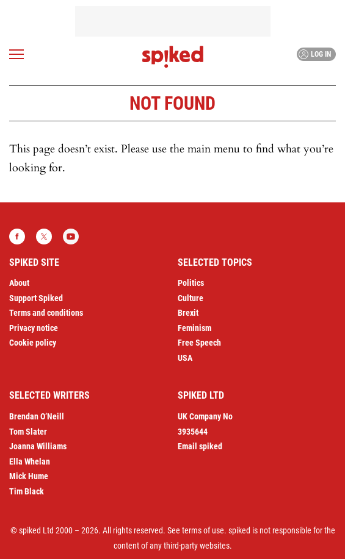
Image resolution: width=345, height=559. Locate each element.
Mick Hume (28, 476)
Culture (190, 298)
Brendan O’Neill (36, 416)
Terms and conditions (46, 313)
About (19, 283)
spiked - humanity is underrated (172, 57)
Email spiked (200, 446)
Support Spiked (36, 298)
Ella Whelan (29, 461)
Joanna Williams (38, 446)
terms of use (203, 530)
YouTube (71, 236)
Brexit (188, 313)
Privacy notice (33, 328)
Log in (315, 54)
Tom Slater (28, 431)
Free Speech (199, 342)
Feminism (194, 328)
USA (185, 358)
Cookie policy (32, 342)
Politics (191, 283)
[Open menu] (16, 54)
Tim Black (26, 491)
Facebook (17, 236)
